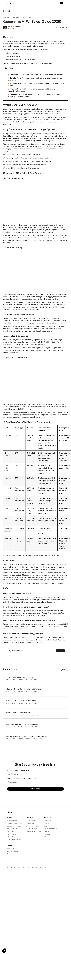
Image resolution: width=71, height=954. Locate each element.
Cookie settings (32, 867)
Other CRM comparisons (14, 839)
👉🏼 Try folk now (9, 555)
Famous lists (48, 834)
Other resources (49, 837)
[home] (10, 3)
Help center (47, 820)
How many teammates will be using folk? (22, 778)
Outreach (7, 488)
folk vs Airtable (11, 834)
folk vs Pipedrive (12, 831)
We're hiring (10, 848)
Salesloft (7, 498)
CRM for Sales (30, 823)
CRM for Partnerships (32, 826)
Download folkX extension (15, 823)
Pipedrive (7, 478)
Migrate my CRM (12, 820)
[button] (4, 950)
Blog (45, 826)
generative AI (49, 44)
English (42, 867)
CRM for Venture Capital (33, 831)
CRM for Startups (31, 828)
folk (60, 638)
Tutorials (46, 823)
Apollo (6, 508)
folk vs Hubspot (12, 828)
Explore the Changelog (51, 828)
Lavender (7, 538)
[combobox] (42, 867)
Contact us (10, 854)
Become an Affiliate (13, 851)
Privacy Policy (21, 867)
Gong (6, 518)
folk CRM (20, 94)
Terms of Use (11, 867)
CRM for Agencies (31, 820)
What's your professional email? (18, 770)
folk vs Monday (11, 837)
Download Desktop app (14, 826)
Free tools (47, 831)
